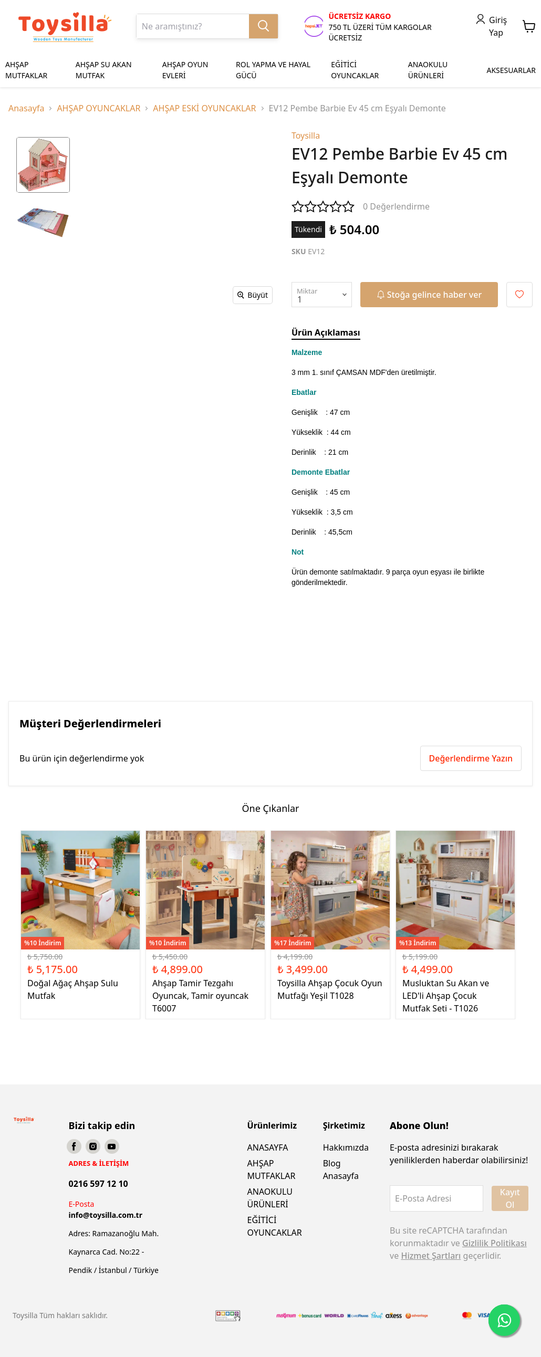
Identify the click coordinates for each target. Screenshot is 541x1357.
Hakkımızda (346, 1147)
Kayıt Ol (510, 1198)
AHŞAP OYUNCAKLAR (98, 108)
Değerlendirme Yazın (471, 758)
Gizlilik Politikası (494, 1243)
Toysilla (306, 135)
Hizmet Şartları (431, 1255)
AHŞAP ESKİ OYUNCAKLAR (204, 108)
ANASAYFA (267, 1147)
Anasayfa (26, 108)
